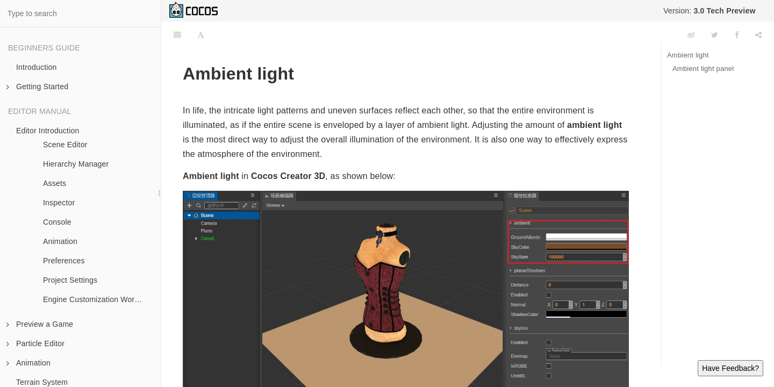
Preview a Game (39, 324)
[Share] (758, 35)
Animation (60, 241)
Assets (54, 183)
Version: (709, 10)
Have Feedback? (730, 368)
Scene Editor (65, 144)
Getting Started (37, 86)
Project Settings (70, 280)
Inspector (59, 202)
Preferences (64, 260)
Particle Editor (35, 343)
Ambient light (688, 55)
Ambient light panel (703, 68)
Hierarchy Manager (76, 164)
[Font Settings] (200, 35)
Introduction (36, 67)
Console (57, 222)
